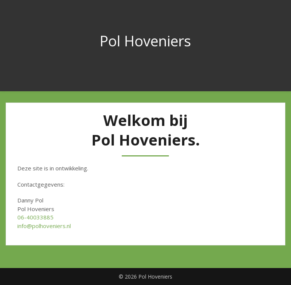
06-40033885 (35, 217)
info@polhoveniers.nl (44, 226)
